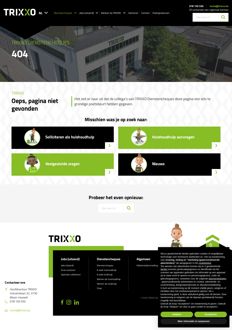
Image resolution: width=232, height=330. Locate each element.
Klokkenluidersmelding (147, 265)
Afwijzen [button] (176, 314)
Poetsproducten (161, 13)
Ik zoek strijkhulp (104, 274)
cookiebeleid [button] (205, 263)
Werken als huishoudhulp (108, 279)
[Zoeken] (223, 17)
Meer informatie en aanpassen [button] (194, 321)
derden (164, 269)
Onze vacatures (68, 270)
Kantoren (133, 13)
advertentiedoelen (217, 278)
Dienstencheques (65, 13)
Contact (145, 13)
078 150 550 (196, 6)
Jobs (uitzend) (88, 13)
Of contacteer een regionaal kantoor (208, 10)
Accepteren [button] (211, 314)
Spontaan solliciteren (71, 274)
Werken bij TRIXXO (113, 13)
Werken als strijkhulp (107, 283)
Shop (99, 288)
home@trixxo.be (219, 6)
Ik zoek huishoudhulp (106, 270)
